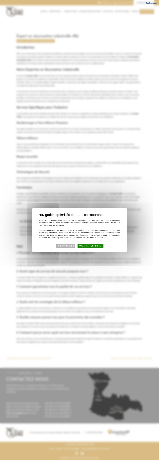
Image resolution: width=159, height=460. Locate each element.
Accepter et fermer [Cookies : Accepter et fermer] (90, 245)
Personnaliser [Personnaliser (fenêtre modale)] (65, 245)
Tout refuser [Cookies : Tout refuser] (151, 3)
